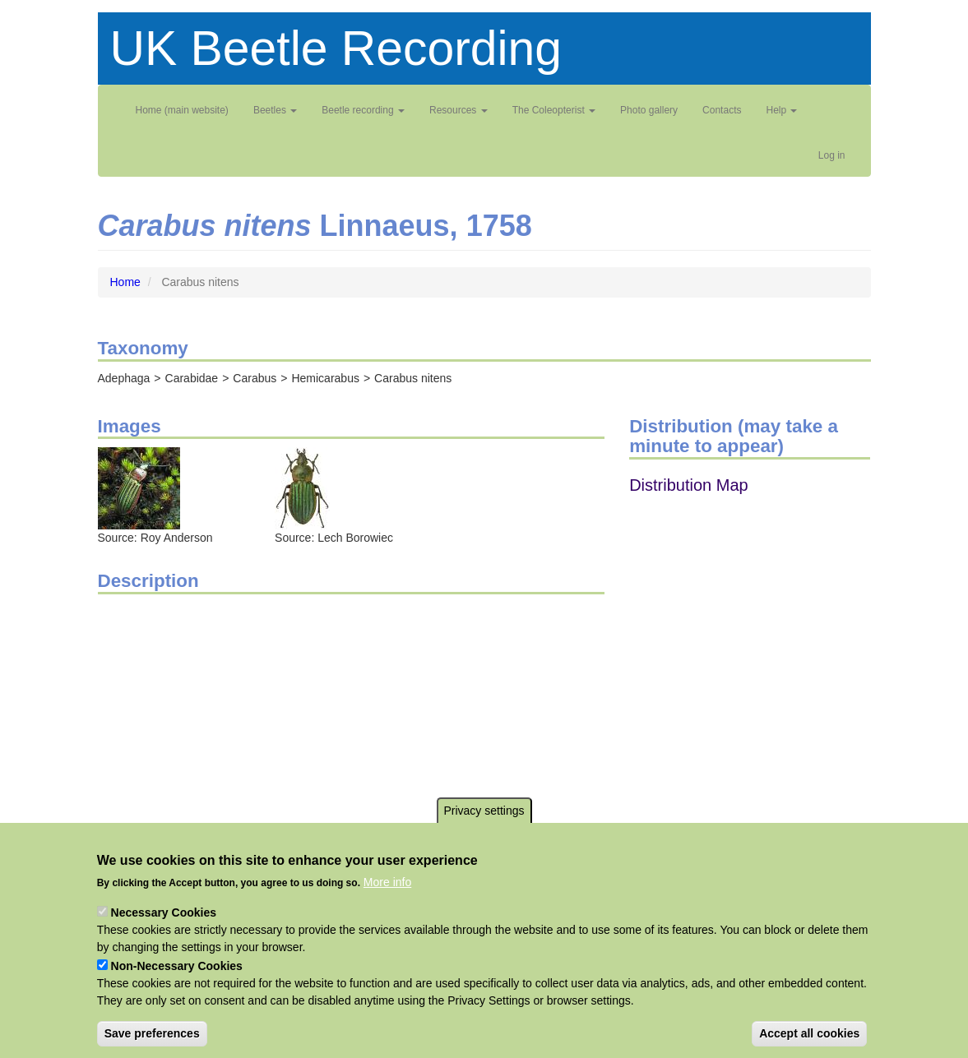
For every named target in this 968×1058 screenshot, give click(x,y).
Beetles (275, 110)
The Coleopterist (553, 110)
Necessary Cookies (163, 912)
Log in (831, 155)
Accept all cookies (809, 1033)
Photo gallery (649, 110)
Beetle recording (363, 110)
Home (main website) (182, 110)
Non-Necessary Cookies (177, 966)
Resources (458, 110)
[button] (139, 487)
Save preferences (152, 1033)
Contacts (721, 110)
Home (125, 282)
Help (781, 110)
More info (387, 882)
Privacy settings (483, 810)
